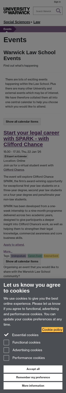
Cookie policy (52, 330)
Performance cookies (24, 358)
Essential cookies (21, 334)
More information (33, 385)
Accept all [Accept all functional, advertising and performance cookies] (33, 369)
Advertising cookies (23, 350)
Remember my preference (33, 377)
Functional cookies (22, 342)
